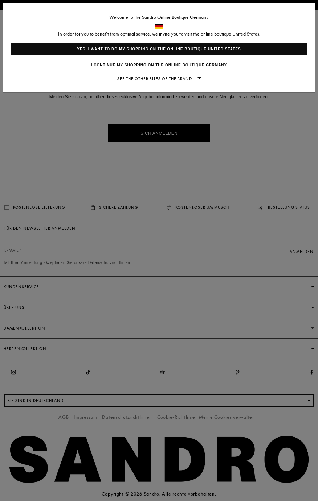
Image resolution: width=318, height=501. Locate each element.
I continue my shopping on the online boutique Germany (159, 65)
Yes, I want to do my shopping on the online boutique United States (159, 49)
